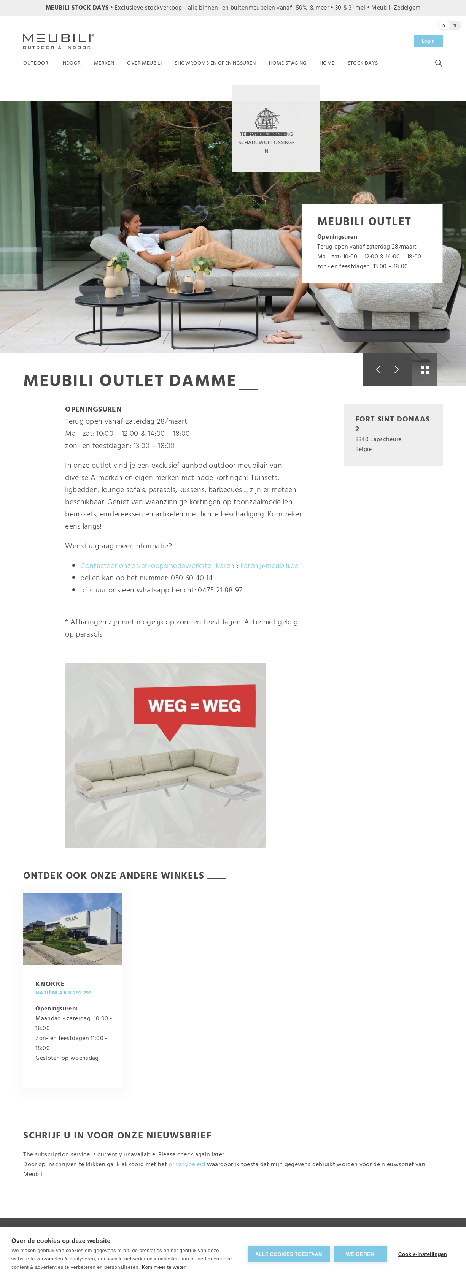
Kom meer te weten (164, 1267)
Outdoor (35, 63)
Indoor (71, 63)
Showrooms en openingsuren (215, 63)
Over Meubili (144, 63)
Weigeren (360, 1254)
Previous (375, 369)
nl (444, 25)
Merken (104, 63)
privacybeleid (187, 1165)
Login (428, 41)
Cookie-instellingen (422, 1254)
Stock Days (363, 63)
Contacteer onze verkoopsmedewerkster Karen (157, 566)
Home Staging (288, 63)
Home (327, 63)
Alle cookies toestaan (288, 1254)
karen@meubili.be (269, 566)
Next (400, 369)
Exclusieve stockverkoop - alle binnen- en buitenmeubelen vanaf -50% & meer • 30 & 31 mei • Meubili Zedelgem (267, 8)
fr (455, 25)
